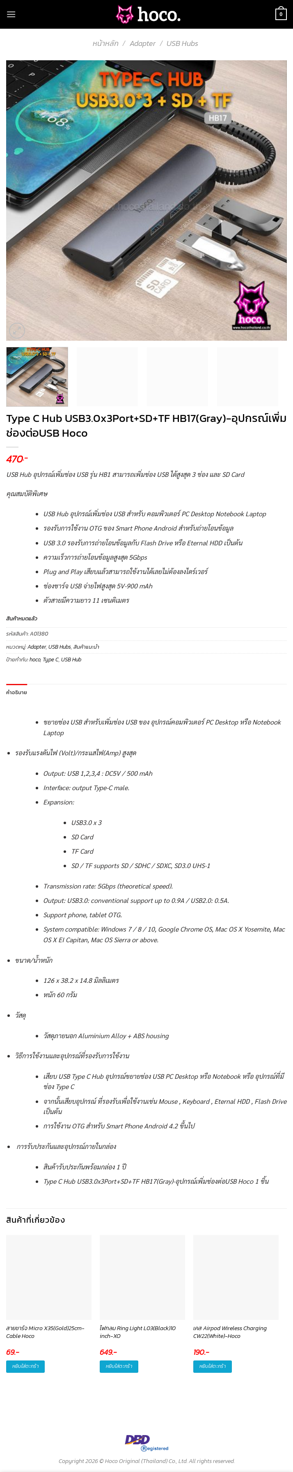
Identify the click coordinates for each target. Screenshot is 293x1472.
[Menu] (11, 14)
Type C (51, 659)
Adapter (143, 43)
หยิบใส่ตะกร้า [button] (25, 1366)
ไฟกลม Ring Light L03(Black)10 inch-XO (138, 1332)
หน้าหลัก (106, 43)
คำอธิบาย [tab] (16, 692)
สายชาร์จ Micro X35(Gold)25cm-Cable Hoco (45, 1332)
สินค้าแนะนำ (86, 647)
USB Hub (71, 659)
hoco (35, 659)
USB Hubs (182, 43)
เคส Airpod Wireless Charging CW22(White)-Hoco (230, 1332)
